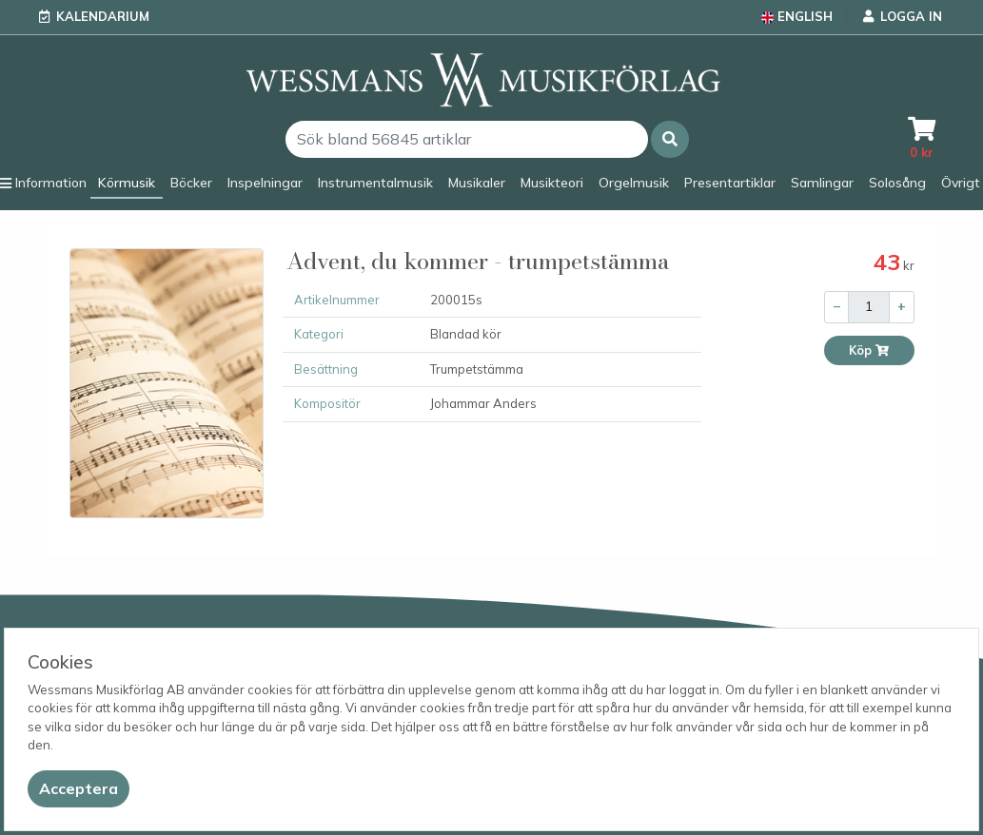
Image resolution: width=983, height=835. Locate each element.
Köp (869, 350)
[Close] (78, 788)
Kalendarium (102, 16)
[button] (670, 139)
